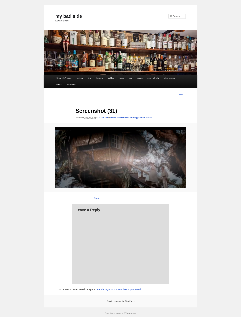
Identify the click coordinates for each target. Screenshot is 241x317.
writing (80, 78)
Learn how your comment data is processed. (118, 289)
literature (99, 78)
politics (111, 78)
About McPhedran (64, 78)
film (89, 78)
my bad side (68, 16)
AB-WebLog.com (130, 313)
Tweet (97, 198)
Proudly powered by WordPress (120, 301)
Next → (182, 95)
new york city (153, 78)
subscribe (71, 84)
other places (169, 78)
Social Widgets (110, 313)
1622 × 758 (103, 118)
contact (59, 84)
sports (139, 78)
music (121, 78)
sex (130, 78)
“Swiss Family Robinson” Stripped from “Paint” (131, 118)
